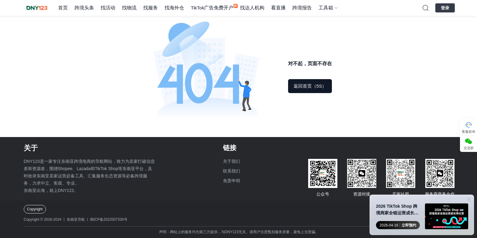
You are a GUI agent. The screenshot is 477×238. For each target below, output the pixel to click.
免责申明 (231, 180)
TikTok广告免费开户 (212, 7)
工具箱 (326, 7)
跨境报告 (302, 7)
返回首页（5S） (310, 86)
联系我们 (231, 171)
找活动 (108, 7)
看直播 (278, 7)
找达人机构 (252, 7)
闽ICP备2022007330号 (108, 219)
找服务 (150, 7)
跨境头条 (84, 7)
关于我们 (231, 161)
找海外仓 (174, 7)
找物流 (129, 7)
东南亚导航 (76, 219)
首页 (63, 7)
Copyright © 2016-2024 (42, 219)
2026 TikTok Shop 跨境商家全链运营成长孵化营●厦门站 (397, 210)
